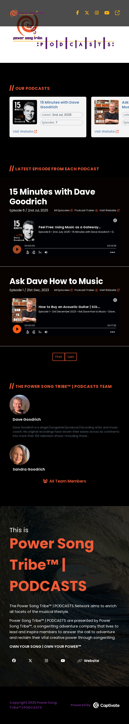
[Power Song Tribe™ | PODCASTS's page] (114, 13)
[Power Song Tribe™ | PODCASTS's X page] (84, 13)
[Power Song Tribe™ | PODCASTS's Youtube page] (104, 13)
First (58, 356)
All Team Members (64, 481)
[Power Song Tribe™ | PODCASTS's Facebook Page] (14, 660)
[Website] (91, 660)
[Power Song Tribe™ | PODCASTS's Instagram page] (94, 13)
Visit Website (25, 131)
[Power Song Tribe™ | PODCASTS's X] (30, 660)
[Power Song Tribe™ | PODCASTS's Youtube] (63, 660)
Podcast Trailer (86, 210)
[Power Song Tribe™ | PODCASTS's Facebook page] (77, 13)
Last (71, 356)
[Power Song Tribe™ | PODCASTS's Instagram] (46, 660)
